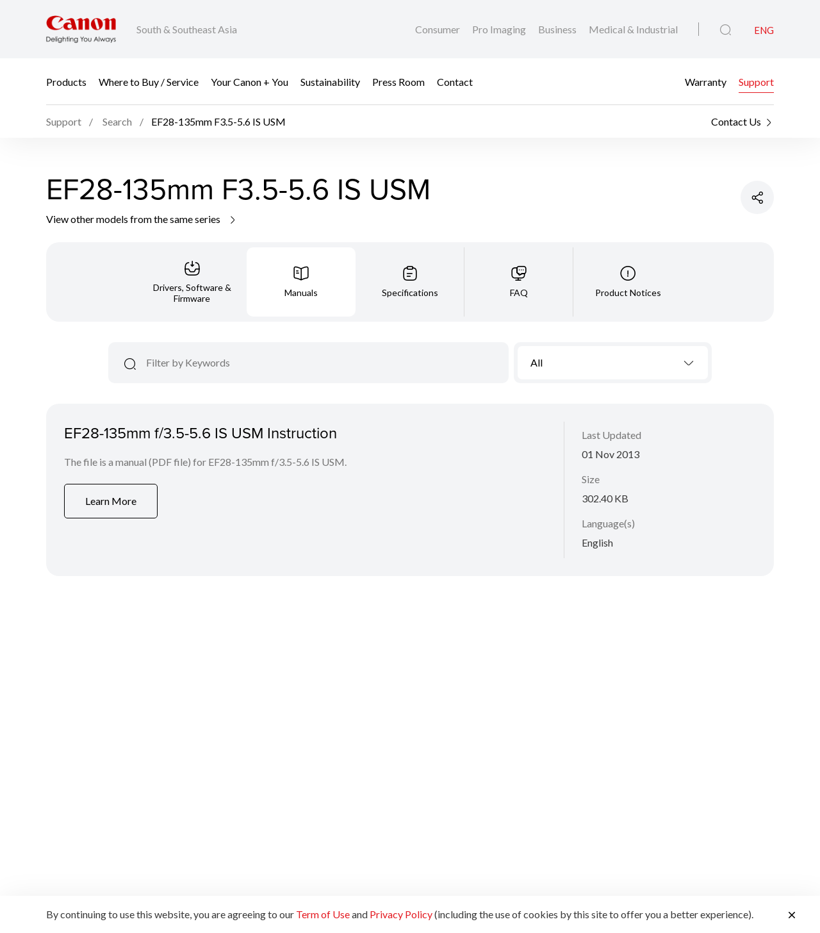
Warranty (705, 82)
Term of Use (323, 914)
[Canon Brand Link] (81, 29)
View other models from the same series (142, 219)
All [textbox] (536, 362)
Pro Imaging (500, 29)
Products (66, 82)
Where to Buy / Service (149, 82)
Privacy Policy (401, 914)
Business (558, 29)
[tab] (192, 282)
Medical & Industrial (633, 29)
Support (756, 82)
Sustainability (330, 82)
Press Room (398, 82)
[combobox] (613, 362)
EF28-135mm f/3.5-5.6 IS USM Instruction (200, 432)
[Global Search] (725, 30)
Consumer (438, 29)
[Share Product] (757, 197)
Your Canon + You (249, 82)
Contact (455, 82)
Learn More (110, 501)
